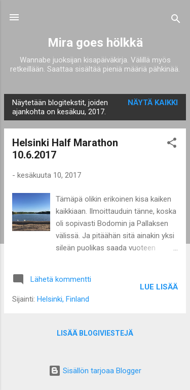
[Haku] (176, 20)
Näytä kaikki (153, 102)
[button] (172, 144)
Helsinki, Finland (63, 299)
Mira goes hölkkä (95, 43)
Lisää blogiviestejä (95, 333)
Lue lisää (159, 286)
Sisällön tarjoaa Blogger (95, 370)
